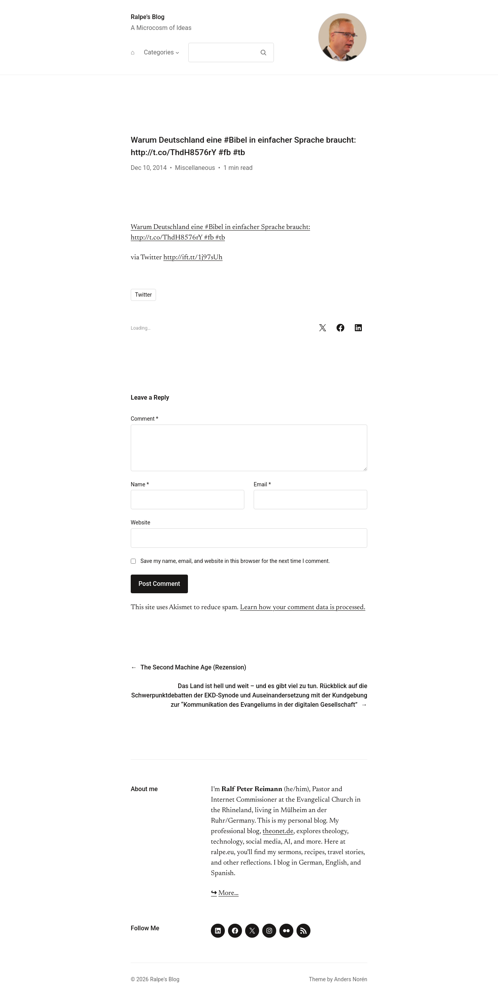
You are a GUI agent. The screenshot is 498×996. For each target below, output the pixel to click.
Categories (159, 52)
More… (228, 893)
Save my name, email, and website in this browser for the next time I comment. (235, 561)
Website (140, 522)
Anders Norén (350, 979)
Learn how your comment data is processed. (302, 607)
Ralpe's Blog (148, 17)
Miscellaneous (195, 167)
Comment (144, 419)
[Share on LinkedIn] (358, 327)
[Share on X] (322, 327)
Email (262, 484)
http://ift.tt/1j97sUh (193, 257)
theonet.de (278, 831)
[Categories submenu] (177, 52)
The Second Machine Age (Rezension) (193, 667)
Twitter (143, 295)
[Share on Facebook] (340, 327)
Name (140, 484)
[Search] (263, 52)
